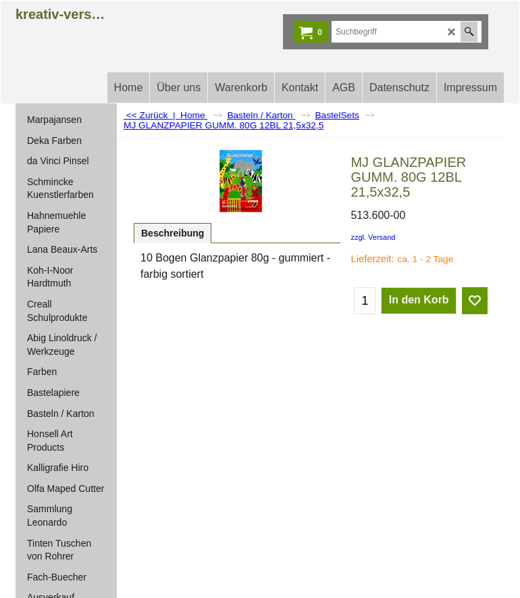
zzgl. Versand (372, 237)
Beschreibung (172, 233)
